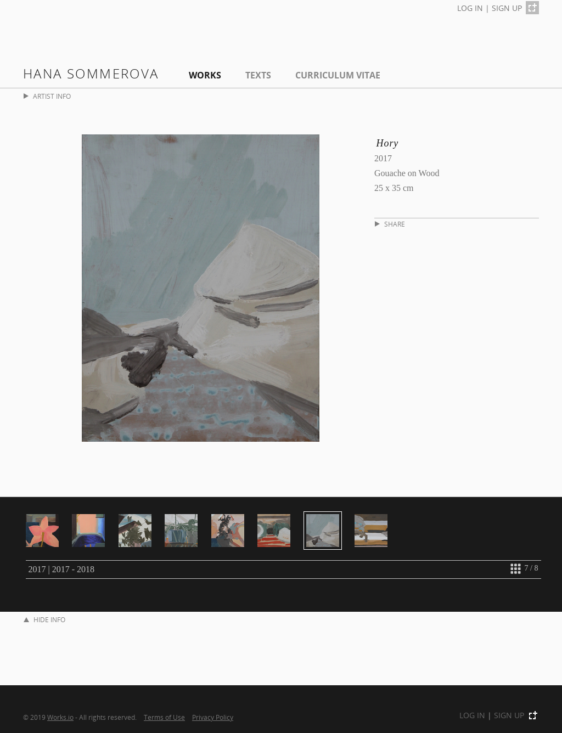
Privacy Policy (212, 717)
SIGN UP (507, 8)
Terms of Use (164, 717)
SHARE (390, 224)
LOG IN (470, 8)
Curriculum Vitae (337, 75)
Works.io (60, 717)
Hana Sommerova (91, 73)
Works (205, 75)
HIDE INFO (44, 619)
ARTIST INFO (47, 96)
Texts (258, 75)
